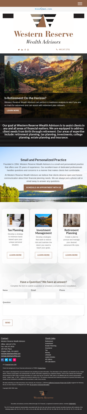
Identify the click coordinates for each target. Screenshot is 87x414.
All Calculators (50, 362)
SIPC (74, 403)
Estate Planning (50, 346)
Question (7, 302)
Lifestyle (48, 355)
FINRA (70, 403)
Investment (49, 343)
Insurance (48, 348)
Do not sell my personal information (39, 384)
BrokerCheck (42, 368)
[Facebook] (25, 50)
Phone (62, 290)
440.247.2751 (63, 49)
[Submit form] (7, 323)
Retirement (49, 341)
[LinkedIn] (22, 50)
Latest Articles (50, 357)
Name (5, 290)
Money (47, 352)
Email (33, 290)
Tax (46, 350)
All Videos (48, 359)
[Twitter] (19, 50)
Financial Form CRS (10, 364)
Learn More (13, 110)
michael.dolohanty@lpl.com (10, 353)
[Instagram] (28, 50)
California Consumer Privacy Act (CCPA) (59, 382)
